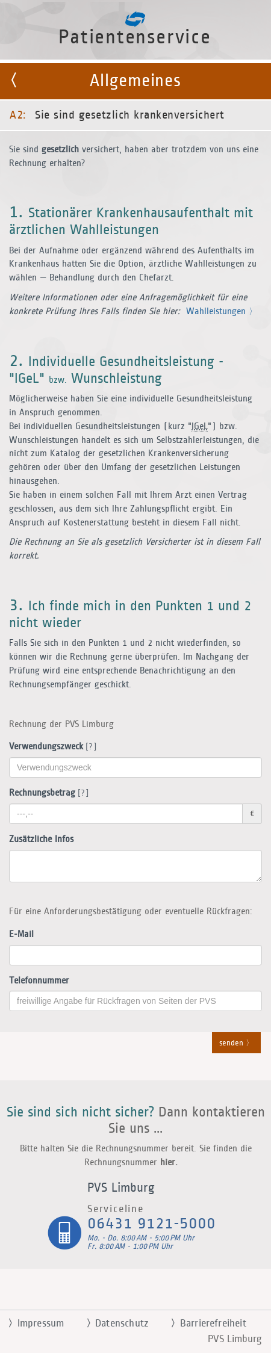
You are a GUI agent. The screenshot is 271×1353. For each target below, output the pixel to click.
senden (236, 1043)
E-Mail (21, 934)
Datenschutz (112, 1323)
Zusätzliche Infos (41, 839)
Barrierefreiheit (203, 1323)
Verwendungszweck (50, 747)
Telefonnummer (39, 981)
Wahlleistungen (221, 311)
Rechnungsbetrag (46, 793)
